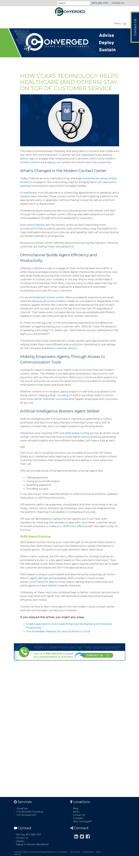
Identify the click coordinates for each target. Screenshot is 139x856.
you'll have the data (42, 581)
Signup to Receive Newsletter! (32, 844)
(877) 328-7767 (100, 3)
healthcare (30, 192)
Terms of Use (75, 852)
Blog (75, 808)
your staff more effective (72, 526)
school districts (36, 224)
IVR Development (26, 815)
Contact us (27, 606)
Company (78, 818)
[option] (69, 42)
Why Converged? (82, 821)
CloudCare (22, 808)
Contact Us (118, 3)
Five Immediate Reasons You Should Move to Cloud (58, 631)
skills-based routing (77, 433)
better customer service (62, 348)
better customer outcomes (51, 399)
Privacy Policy (88, 852)
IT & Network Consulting (30, 811)
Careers (20, 841)
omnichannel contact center (46, 297)
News (76, 811)
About (98, 852)
